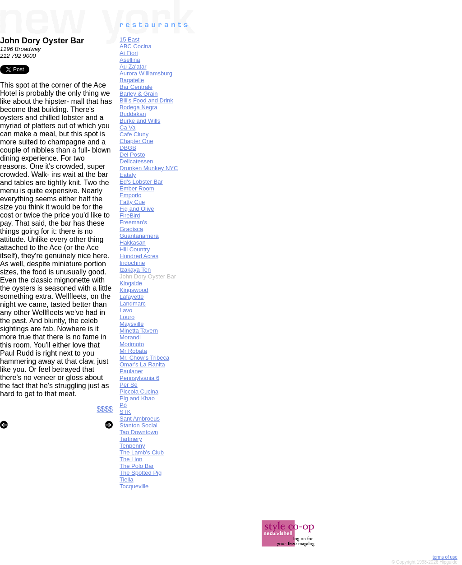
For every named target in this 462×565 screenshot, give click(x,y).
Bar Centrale (136, 86)
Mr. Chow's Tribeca (144, 357)
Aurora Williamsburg (146, 73)
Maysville (131, 323)
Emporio (130, 195)
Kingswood (134, 290)
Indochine (132, 262)
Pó (123, 405)
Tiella (127, 479)
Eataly (128, 174)
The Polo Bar (137, 466)
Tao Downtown (139, 432)
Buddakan (133, 114)
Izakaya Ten (135, 269)
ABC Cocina (136, 46)
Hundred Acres (139, 256)
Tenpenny (132, 445)
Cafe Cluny (134, 134)
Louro (127, 317)
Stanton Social (138, 425)
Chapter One (136, 141)
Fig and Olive (137, 208)
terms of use (445, 557)
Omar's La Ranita (142, 364)
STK (125, 411)
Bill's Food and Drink (146, 100)
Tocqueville (134, 486)
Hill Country (135, 249)
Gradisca (131, 229)
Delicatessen (136, 161)
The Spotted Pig (141, 472)
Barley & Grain (139, 93)
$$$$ (105, 409)
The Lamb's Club (142, 452)
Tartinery (131, 438)
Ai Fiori (129, 53)
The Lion (131, 459)
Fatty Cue (132, 202)
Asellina (130, 59)
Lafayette (132, 296)
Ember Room (137, 188)
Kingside (131, 283)
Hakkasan (133, 242)
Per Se (129, 384)
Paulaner (131, 371)
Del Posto (132, 154)
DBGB (128, 147)
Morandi (130, 337)
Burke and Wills (140, 120)
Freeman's (133, 222)
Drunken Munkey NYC (149, 168)
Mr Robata (133, 350)
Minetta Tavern (139, 330)
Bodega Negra (138, 107)
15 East (129, 39)
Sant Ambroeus (140, 418)
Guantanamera (139, 235)
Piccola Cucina (139, 391)
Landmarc (133, 303)
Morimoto (132, 344)
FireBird (130, 215)
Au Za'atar (133, 66)
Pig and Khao (137, 398)
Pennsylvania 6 (139, 378)
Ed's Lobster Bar (141, 181)
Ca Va (127, 127)
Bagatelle (132, 80)
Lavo (126, 310)
